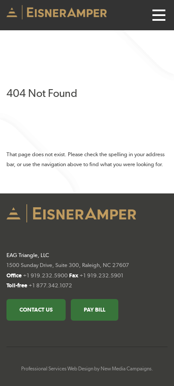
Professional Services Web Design (57, 369)
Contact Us (36, 309)
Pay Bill (94, 309)
